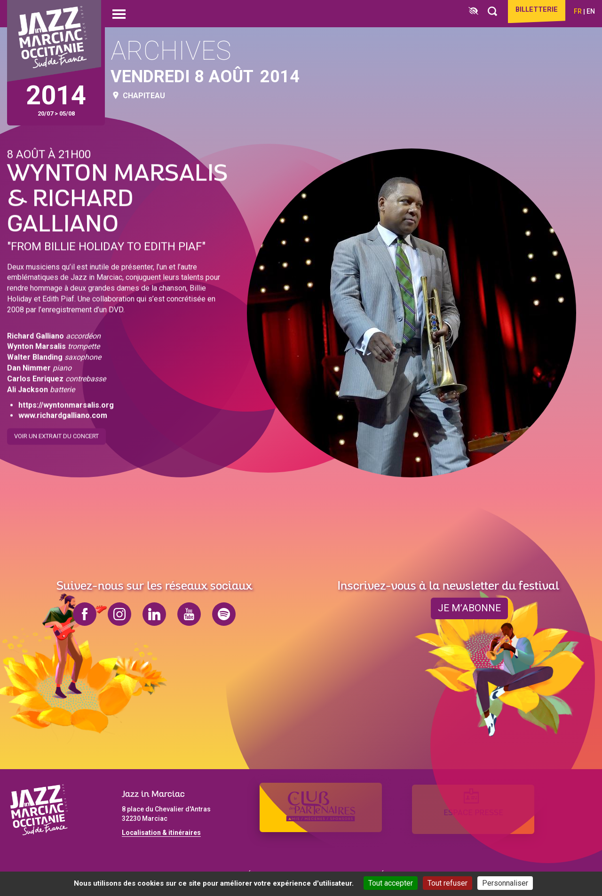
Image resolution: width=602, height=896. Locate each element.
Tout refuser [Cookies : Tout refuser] (447, 883)
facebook (84, 614)
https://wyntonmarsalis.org (66, 402)
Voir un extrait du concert (56, 434)
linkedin (154, 614)
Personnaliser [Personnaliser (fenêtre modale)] (505, 883)
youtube (189, 614)
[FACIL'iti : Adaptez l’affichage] (467, 11)
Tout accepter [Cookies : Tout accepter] (390, 883)
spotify (224, 614)
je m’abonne (469, 608)
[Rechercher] (486, 11)
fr (578, 11)
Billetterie (533, 10)
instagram (119, 614)
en (590, 11)
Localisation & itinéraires (161, 832)
